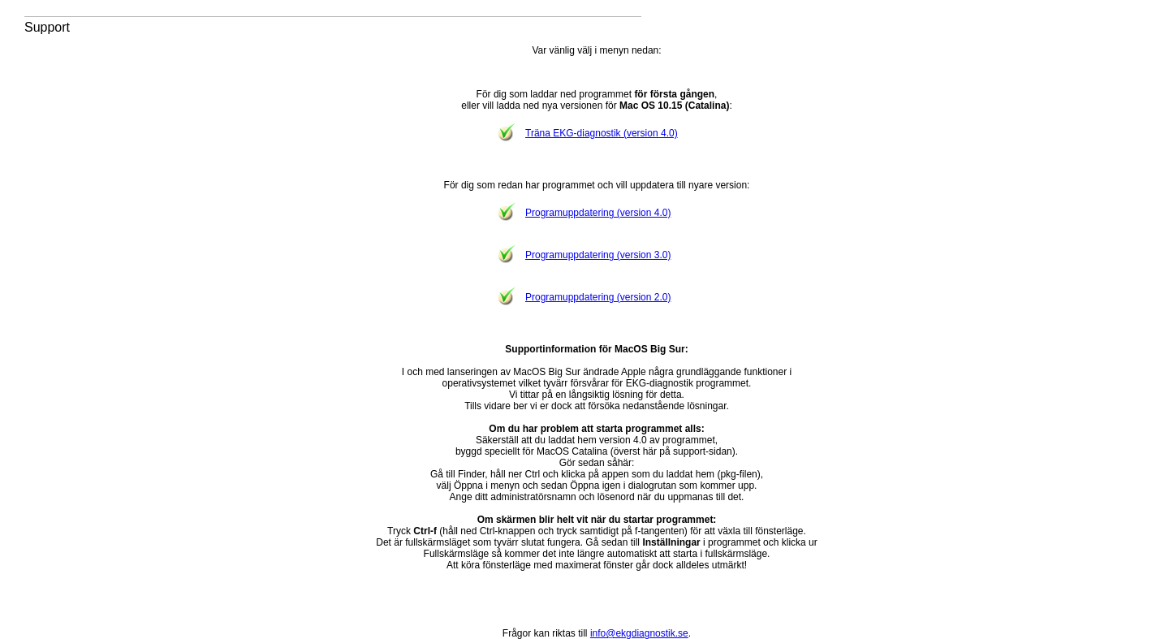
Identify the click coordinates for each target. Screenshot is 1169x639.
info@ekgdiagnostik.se (639, 633)
